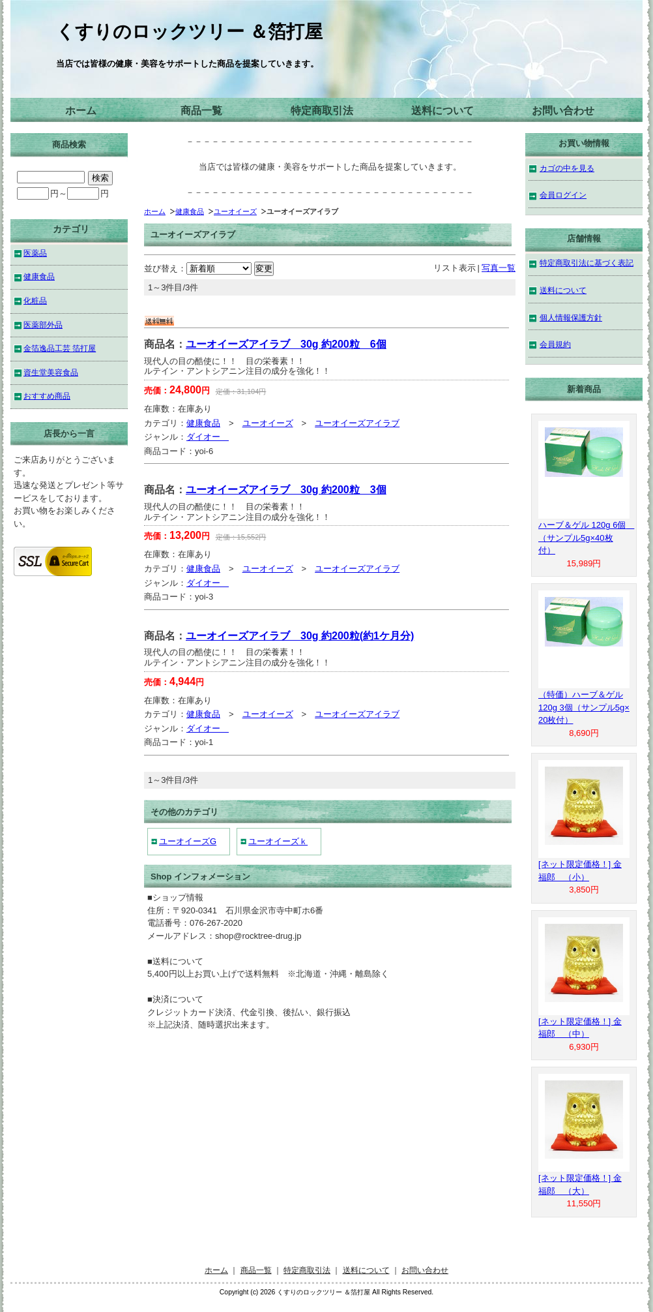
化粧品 (35, 300)
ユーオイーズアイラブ (357, 423)
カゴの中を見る (567, 168)
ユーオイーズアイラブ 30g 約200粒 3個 (286, 489)
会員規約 (555, 344)
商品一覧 (201, 110)
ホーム (80, 110)
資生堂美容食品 (50, 372)
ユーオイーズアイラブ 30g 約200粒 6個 (286, 344)
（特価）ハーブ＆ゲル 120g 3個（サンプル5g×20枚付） (584, 707)
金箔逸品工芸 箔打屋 (59, 348)
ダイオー (207, 437)
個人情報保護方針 (571, 317)
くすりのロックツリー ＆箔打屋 (189, 32)
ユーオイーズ (235, 211)
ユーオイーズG (187, 841)
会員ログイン (563, 195)
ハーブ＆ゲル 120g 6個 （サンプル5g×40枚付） (586, 537)
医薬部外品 (43, 324)
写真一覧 (498, 268)
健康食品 (189, 211)
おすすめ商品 (46, 395)
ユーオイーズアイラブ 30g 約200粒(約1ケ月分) (300, 635)
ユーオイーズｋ (278, 841)
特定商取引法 (322, 110)
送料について (442, 110)
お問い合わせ (563, 110)
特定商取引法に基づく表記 (586, 262)
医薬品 (35, 253)
